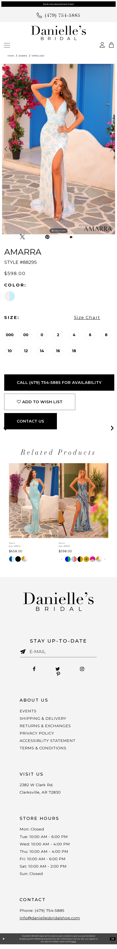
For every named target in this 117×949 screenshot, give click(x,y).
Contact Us (30, 421)
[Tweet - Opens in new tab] (22, 236)
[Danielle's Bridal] (58, 33)
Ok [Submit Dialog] (112, 943)
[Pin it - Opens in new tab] (47, 237)
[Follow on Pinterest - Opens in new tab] (58, 674)
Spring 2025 (38, 56)
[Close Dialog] (4, 943)
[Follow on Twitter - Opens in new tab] (57, 669)
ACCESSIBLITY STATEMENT (49, 742)
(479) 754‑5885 (51, 914)
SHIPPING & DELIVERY (43, 718)
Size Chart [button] (87, 317)
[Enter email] (58, 651)
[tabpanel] (58, 149)
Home (11, 56)
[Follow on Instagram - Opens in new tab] (83, 669)
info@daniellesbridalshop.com (51, 922)
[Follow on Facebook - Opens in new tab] (33, 669)
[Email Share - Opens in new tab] (71, 237)
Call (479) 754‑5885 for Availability (59, 382)
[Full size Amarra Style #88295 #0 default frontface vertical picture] (58, 149)
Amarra (22, 56)
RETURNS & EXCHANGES (46, 726)
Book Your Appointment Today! (58, 4)
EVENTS (28, 711)
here (73, 946)
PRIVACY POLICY (37, 734)
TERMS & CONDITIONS (43, 749)
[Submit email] (24, 654)
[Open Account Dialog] (102, 45)
